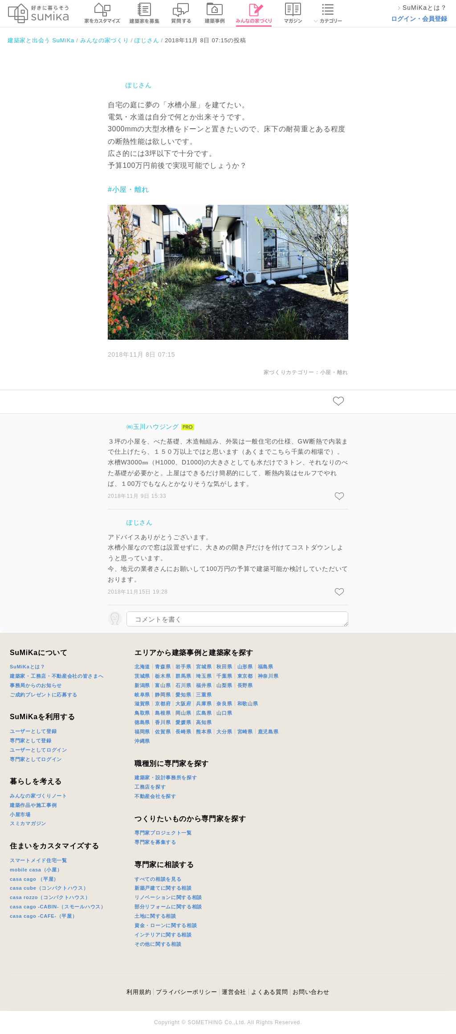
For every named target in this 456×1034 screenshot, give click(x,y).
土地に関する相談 (155, 916)
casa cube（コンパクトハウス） (49, 888)
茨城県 (142, 676)
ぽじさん (139, 85)
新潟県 (142, 685)
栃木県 (163, 676)
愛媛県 (183, 722)
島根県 (163, 713)
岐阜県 (142, 694)
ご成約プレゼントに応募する (43, 694)
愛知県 (183, 694)
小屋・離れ (334, 372)
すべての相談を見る (157, 879)
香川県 (163, 722)
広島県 (204, 713)
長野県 (245, 685)
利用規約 (138, 992)
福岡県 (142, 731)
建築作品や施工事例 (33, 805)
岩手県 (183, 666)
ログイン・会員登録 (419, 18)
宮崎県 (245, 731)
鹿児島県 (268, 731)
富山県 (163, 685)
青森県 (163, 666)
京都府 (163, 703)
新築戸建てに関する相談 (163, 888)
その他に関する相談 (157, 944)
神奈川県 (268, 676)
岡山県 (183, 713)
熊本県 (204, 731)
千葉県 (224, 676)
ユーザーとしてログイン (38, 750)
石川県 (183, 685)
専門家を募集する (155, 842)
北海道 (142, 666)
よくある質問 (269, 992)
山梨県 (224, 685)
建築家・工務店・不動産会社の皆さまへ (57, 676)
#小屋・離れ (128, 189)
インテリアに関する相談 (163, 934)
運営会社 (234, 992)
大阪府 (183, 703)
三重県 (204, 694)
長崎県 (183, 731)
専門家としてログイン (36, 759)
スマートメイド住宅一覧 (38, 860)
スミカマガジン (28, 823)
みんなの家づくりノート (38, 795)
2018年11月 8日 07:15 (141, 354)
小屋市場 (20, 814)
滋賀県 (142, 703)
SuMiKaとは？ (27, 666)
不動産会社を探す (155, 796)
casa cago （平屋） (34, 879)
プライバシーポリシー (186, 992)
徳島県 (142, 722)
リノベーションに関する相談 (168, 897)
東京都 (245, 676)
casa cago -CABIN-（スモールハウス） (58, 906)
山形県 (245, 666)
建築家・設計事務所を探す (165, 777)
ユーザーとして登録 (33, 731)
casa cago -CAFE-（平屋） (43, 916)
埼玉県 (204, 676)
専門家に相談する (164, 864)
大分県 (224, 731)
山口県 (224, 713)
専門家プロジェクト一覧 (163, 832)
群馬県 (183, 676)
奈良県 (224, 703)
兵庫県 (204, 703)
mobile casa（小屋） (36, 869)
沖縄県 (142, 741)
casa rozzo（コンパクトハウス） (50, 897)
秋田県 (224, 666)
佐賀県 (163, 731)
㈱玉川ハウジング (152, 426)
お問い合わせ (311, 992)
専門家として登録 (31, 740)
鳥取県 (142, 713)
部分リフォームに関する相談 (168, 906)
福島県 (265, 666)
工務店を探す (150, 787)
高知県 (204, 722)
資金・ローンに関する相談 (165, 925)
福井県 (204, 685)
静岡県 (163, 694)
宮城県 (204, 666)
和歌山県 (247, 703)
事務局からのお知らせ (36, 685)
